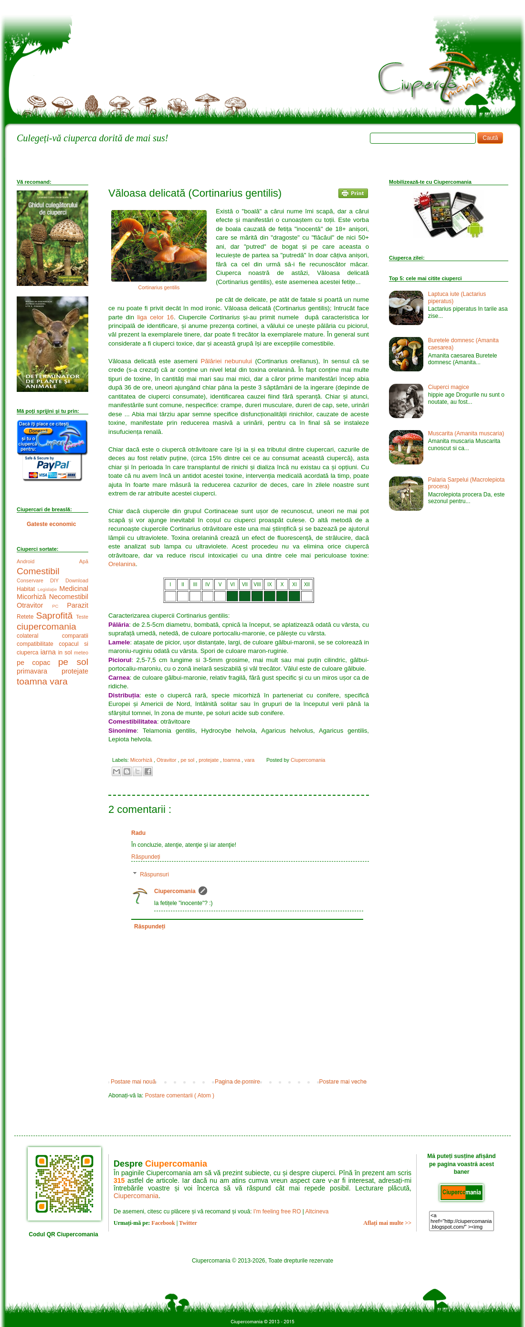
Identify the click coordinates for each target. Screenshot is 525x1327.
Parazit (77, 605)
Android (48, 561)
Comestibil (38, 571)
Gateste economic (51, 524)
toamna (232, 760)
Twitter (188, 1223)
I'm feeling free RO (277, 1211)
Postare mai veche (343, 1081)
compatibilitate (38, 644)
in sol (66, 652)
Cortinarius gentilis (159, 287)
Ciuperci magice (448, 387)
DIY (57, 580)
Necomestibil (68, 596)
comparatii (75, 635)
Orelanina (122, 564)
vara (250, 760)
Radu (138, 833)
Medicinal (73, 588)
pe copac (37, 662)
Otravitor (167, 760)
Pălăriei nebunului (226, 361)
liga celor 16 (155, 317)
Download (76, 580)
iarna (49, 652)
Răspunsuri (154, 874)
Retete (26, 616)
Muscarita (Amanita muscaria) (466, 433)
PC (59, 606)
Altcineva (317, 1211)
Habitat (27, 589)
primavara (39, 671)
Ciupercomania (175, 891)
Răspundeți (145, 856)
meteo (81, 652)
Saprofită (56, 616)
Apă (83, 561)
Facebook (163, 1223)
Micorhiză (142, 760)
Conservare (33, 580)
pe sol (188, 760)
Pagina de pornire (237, 1081)
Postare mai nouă (133, 1081)
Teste (82, 617)
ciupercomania (46, 626)
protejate (209, 760)
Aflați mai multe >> (387, 1223)
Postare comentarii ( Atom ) (179, 1095)
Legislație (49, 589)
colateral (39, 635)
